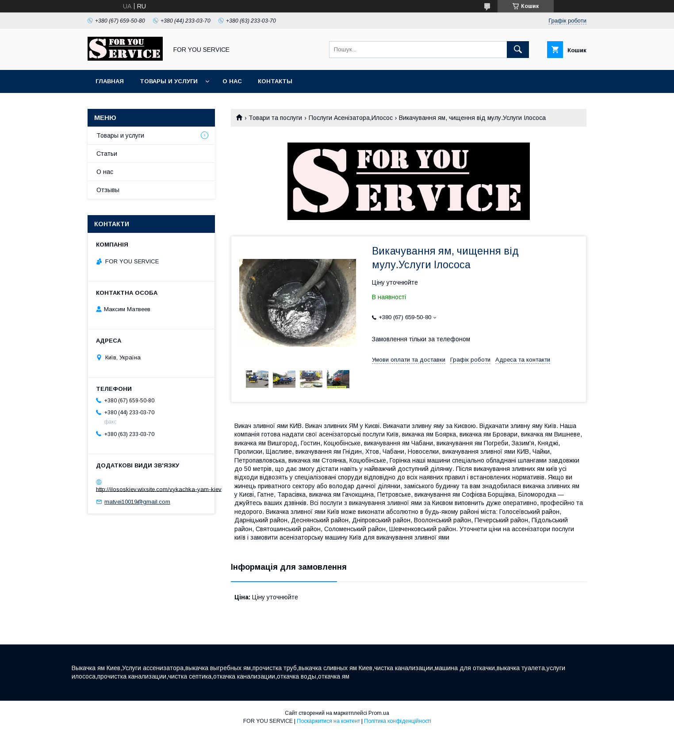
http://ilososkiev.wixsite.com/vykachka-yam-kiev (159, 489)
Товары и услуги (169, 81)
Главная (110, 81)
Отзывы (107, 189)
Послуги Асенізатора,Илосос (351, 117)
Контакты (275, 81)
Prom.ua (378, 713)
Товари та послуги (275, 117)
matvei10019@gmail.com (137, 501)
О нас (232, 81)
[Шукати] (518, 49)
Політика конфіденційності (397, 721)
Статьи (106, 153)
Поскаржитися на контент (328, 721)
